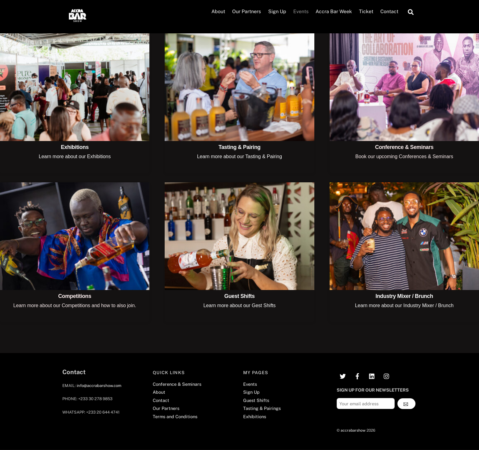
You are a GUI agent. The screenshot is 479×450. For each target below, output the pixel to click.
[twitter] (343, 375)
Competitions (74, 296)
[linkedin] (372, 375)
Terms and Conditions (175, 416)
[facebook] (357, 375)
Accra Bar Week (334, 12)
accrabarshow (353, 430)
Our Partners (246, 12)
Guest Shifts (239, 296)
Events (301, 12)
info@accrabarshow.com (99, 385)
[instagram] (387, 375)
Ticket (366, 12)
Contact (389, 12)
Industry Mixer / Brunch (404, 296)
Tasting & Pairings (262, 408)
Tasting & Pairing (239, 147)
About (218, 12)
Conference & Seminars (404, 147)
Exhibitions (75, 147)
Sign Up (277, 12)
